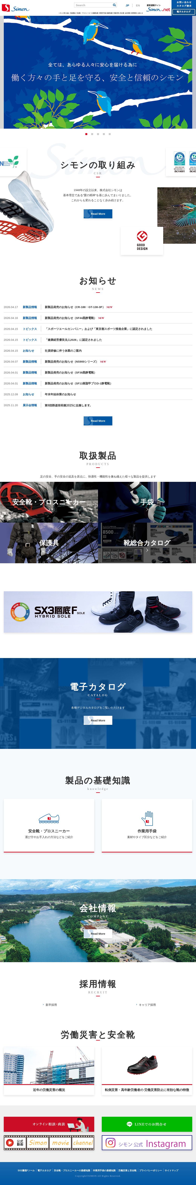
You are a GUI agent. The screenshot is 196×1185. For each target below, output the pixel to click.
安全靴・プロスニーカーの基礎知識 (87, 13)
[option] (98, 72)
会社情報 (127, 13)
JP (127, 5)
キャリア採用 (147, 1004)
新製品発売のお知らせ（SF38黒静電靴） (71, 372)
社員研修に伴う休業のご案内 (63, 350)
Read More (98, 213)
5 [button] (110, 134)
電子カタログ (44, 1170)
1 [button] (86, 134)
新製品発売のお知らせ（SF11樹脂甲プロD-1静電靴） (79, 383)
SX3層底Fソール (26, 1170)
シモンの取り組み (64, 13)
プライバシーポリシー (150, 1170)
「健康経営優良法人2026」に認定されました (73, 339)
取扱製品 (73, 13)
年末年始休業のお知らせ (60, 394)
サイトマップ (171, 1170)
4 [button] (104, 134)
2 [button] (92, 134)
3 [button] (98, 134)
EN (138, 5)
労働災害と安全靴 (118, 13)
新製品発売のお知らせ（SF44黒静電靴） (71, 318)
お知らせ (140, 13)
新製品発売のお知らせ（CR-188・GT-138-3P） (75, 307)
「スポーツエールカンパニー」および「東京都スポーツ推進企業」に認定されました (98, 328)
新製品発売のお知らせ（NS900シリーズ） (72, 361)
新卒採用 (51, 1004)
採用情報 (134, 13)
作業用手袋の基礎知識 (106, 13)
